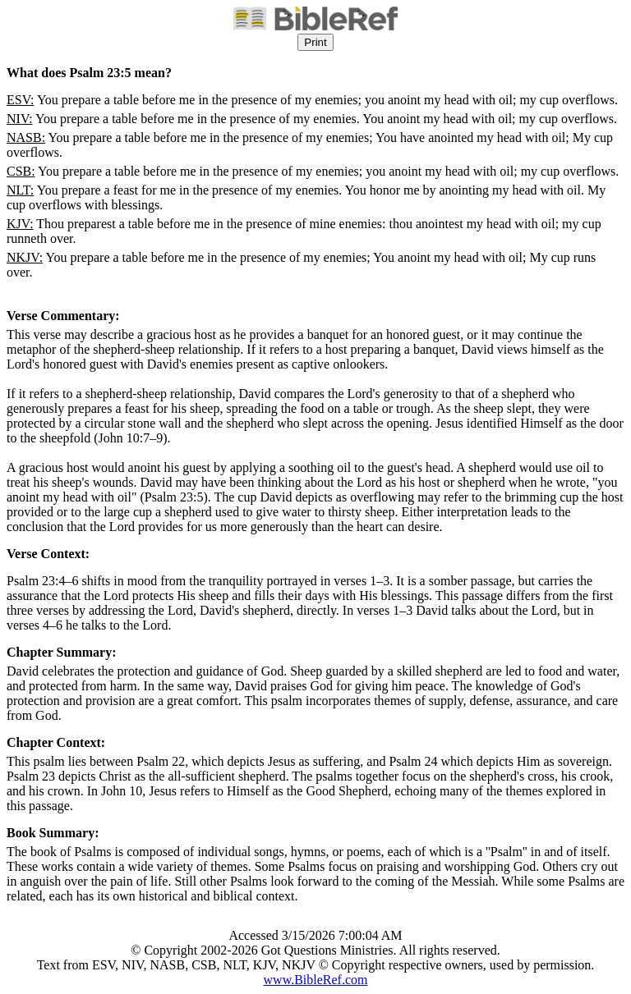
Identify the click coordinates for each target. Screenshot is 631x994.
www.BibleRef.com (316, 980)
